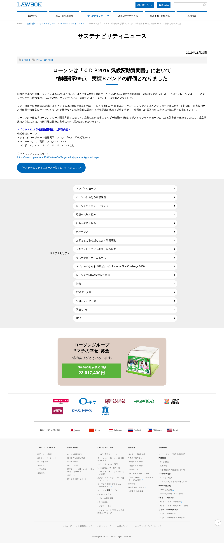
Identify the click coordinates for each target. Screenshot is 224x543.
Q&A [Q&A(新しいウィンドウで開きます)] (78, 318)
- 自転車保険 (103, 502)
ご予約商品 (41, 469)
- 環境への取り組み (136, 462)
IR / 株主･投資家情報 (136, 454)
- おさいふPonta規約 (167, 513)
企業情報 (32, 15)
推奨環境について (85, 526)
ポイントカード (43, 462)
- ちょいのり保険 (104, 494)
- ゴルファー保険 (104, 506)
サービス (40, 465)
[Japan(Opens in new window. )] (78, 430)
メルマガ (68, 526)
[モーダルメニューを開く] (108, 16)
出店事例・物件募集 (160, 15)
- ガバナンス (133, 469)
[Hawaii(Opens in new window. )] (175, 430)
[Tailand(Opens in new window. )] (136, 430)
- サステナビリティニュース (139, 474)
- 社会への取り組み (136, 466)
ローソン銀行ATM (74, 454)
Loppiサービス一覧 (106, 447)
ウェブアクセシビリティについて (147, 526)
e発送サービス (73, 475)
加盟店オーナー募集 (128, 15)
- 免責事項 (163, 466)
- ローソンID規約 (166, 478)
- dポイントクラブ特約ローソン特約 (173, 506)
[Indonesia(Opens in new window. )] (117, 430)
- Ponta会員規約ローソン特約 (171, 494)
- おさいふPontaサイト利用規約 (171, 517)
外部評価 (26, 60)
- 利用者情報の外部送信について (172, 470)
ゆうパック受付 (73, 465)
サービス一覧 (72, 447)
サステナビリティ (96, 15)
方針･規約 (163, 447)
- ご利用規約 (164, 462)
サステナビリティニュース (72, 23)
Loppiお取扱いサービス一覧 (109, 468)
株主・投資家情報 (64, 15)
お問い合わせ (146, 5)
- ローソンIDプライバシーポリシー (173, 482)
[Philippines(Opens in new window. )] (155, 430)
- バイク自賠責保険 (105, 498)
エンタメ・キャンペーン (47, 458)
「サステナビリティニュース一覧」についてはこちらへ (51, 167)
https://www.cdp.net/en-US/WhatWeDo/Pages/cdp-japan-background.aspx (58, 157)
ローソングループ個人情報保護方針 (173, 454)
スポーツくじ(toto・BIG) (108, 464)
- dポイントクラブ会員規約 (171, 501)
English (165, 5)
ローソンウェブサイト (46, 447)
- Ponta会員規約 (166, 490)
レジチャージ (72, 462)
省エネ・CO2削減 (44, 60)
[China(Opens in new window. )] (97, 430)
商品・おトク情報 (44, 454)
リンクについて (104, 526)
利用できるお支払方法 (76, 458)
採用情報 (191, 15)
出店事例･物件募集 (135, 491)
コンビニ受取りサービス (107, 454)
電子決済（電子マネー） (77, 479)
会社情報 (31, 23)
